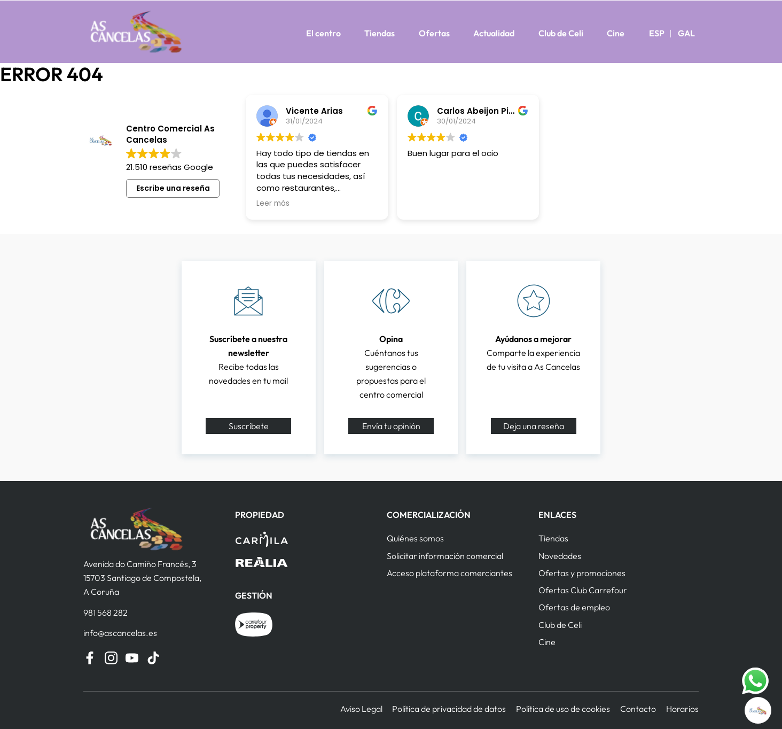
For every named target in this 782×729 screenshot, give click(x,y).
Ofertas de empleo (574, 607)
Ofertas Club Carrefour (582, 590)
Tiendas (379, 33)
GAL (686, 33)
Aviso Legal (361, 708)
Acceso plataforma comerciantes (449, 573)
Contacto (638, 708)
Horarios (682, 708)
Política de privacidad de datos (449, 708)
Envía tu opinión (391, 426)
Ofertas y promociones (581, 573)
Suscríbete (249, 426)
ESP (656, 33)
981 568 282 (105, 612)
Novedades (559, 555)
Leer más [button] (273, 203)
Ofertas (434, 33)
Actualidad (493, 33)
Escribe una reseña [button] (173, 188)
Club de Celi (560, 33)
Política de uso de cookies (563, 708)
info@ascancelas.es (120, 632)
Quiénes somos (415, 538)
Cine (615, 33)
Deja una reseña (533, 426)
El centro (323, 33)
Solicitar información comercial (445, 555)
